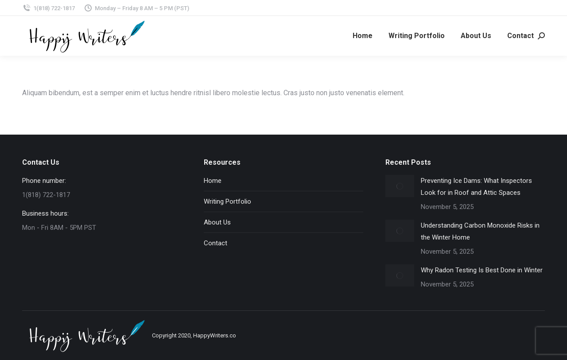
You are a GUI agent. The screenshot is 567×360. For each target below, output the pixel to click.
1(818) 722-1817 (48, 8)
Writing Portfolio (227, 201)
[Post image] (399, 186)
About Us (217, 222)
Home (212, 181)
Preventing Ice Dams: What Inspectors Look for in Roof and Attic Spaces (476, 187)
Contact (215, 243)
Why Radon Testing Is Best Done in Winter (482, 270)
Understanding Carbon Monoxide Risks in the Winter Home (480, 231)
